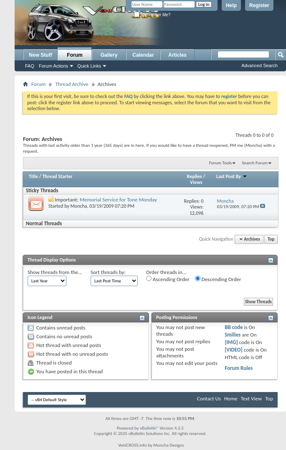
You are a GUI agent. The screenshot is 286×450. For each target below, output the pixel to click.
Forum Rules (239, 368)
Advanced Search (259, 65)
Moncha (79, 206)
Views (196, 182)
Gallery (109, 55)
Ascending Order (168, 279)
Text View (251, 398)
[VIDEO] (234, 350)
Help (231, 5)
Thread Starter (58, 176)
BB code (234, 327)
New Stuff (40, 55)
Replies (194, 176)
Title (33, 176)
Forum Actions (53, 65)
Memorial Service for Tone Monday (118, 199)
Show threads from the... (55, 272)
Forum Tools (220, 163)
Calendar (143, 55)
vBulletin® (149, 428)
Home (231, 398)
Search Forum (255, 163)
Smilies (232, 335)
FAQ (29, 65)
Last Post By (231, 176)
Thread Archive (71, 84)
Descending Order (218, 279)
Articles (177, 55)
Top (271, 239)
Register (259, 5)
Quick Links (89, 65)
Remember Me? (152, 15)
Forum (74, 55)
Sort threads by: (108, 272)
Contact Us (209, 398)
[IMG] (231, 342)
